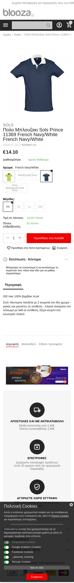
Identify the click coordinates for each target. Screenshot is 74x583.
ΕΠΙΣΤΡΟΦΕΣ (36, 458)
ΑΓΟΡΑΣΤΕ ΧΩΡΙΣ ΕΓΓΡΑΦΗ (37, 498)
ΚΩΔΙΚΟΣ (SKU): (12, 145)
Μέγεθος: (9, 199)
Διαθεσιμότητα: (12, 159)
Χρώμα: (8, 167)
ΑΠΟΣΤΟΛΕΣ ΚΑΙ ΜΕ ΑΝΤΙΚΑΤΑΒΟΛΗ (37, 421)
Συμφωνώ (37, 576)
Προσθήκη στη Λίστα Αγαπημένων (28, 248)
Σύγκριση (59, 248)
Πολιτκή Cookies (60, 516)
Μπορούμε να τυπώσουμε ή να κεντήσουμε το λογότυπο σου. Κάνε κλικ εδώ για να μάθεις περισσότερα (32, 270)
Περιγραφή (13, 284)
